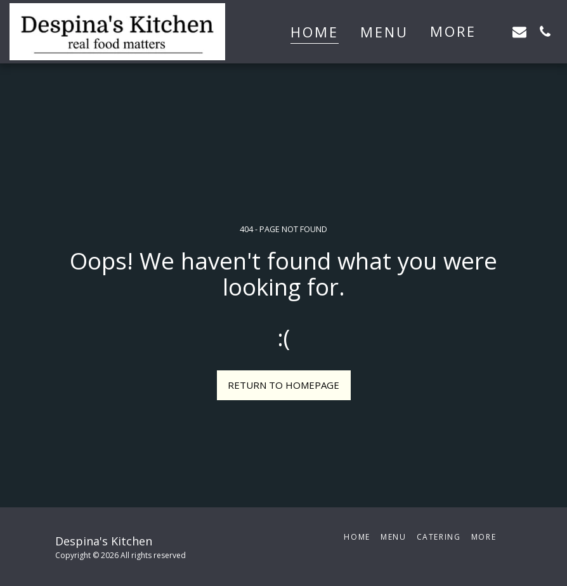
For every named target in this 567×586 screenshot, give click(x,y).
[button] (519, 31)
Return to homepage (283, 385)
